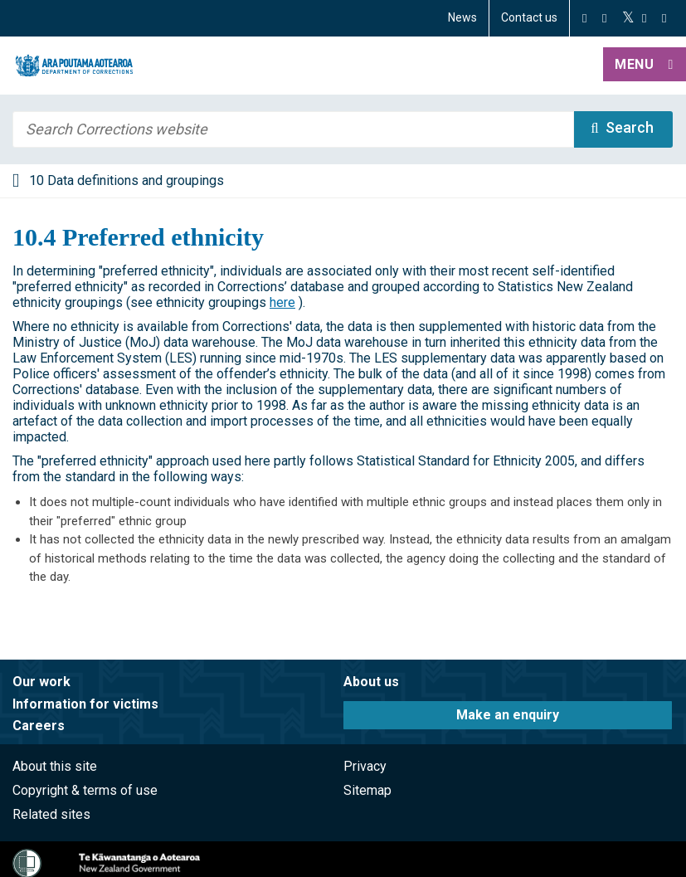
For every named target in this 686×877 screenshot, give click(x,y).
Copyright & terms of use (85, 790)
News (462, 17)
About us (371, 681)
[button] (644, 65)
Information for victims (85, 704)
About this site (54, 766)
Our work (41, 681)
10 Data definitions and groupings (126, 180)
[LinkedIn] (664, 18)
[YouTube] (644, 18)
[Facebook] (584, 18)
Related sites (51, 814)
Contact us (529, 17)
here (282, 302)
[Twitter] (628, 18)
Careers (38, 725)
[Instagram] (604, 18)
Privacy (365, 766)
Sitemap (367, 790)
